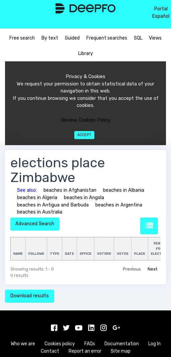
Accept (84, 135)
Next (152, 269)
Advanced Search (34, 224)
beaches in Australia (39, 212)
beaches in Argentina (118, 205)
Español (160, 16)
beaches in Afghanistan (70, 190)
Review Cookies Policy (85, 120)
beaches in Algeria (37, 197)
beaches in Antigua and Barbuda (53, 205)
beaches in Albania (123, 190)
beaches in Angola (84, 197)
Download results (29, 296)
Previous (132, 269)
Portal (161, 9)
